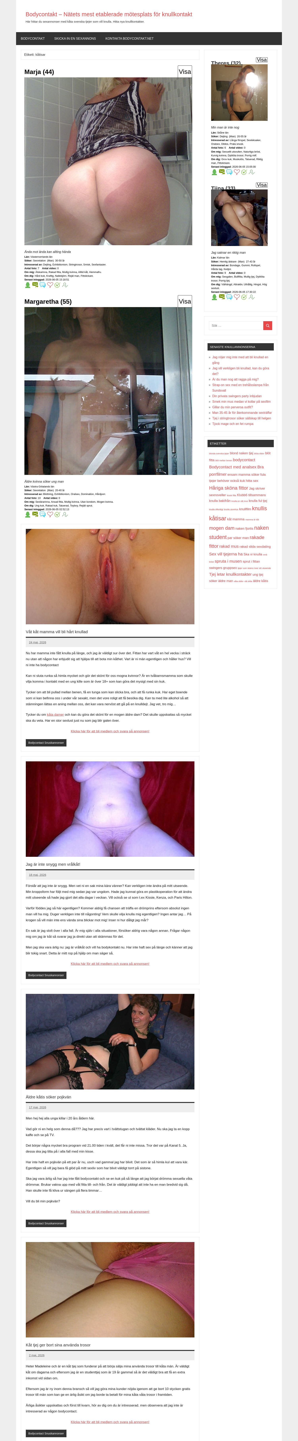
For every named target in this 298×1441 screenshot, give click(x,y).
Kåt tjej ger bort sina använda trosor (70, 1345)
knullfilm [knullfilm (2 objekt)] (245, 509)
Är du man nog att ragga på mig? (235, 379)
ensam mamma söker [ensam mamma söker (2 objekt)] (243, 474)
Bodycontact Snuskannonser (47, 743)
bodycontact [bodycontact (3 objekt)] (244, 459)
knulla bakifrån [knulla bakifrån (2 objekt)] (220, 501)
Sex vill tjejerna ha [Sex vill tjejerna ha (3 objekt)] (226, 554)
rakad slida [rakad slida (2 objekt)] (247, 547)
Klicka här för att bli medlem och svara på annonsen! (110, 731)
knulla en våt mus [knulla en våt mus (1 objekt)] (240, 501)
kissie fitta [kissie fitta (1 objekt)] (231, 495)
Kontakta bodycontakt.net (129, 38)
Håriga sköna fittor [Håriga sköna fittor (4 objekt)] (228, 488)
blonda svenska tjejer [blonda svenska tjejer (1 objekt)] (219, 453)
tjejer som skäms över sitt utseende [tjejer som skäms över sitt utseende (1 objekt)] (254, 568)
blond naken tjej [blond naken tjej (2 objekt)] (241, 453)
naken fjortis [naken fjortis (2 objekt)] (244, 528)
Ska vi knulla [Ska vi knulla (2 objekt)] (252, 554)
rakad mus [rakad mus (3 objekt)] (229, 546)
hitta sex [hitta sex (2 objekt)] (252, 481)
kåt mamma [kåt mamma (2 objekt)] (236, 519)
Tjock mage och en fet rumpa (232, 424)
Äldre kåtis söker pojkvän (56, 1097)
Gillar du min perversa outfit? (232, 407)
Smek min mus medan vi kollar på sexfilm (241, 401)
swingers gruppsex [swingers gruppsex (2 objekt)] (223, 568)
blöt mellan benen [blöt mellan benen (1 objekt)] (223, 460)
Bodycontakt (33, 38)
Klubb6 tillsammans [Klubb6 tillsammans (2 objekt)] (251, 495)
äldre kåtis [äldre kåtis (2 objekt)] (260, 581)
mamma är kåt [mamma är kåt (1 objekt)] (252, 519)
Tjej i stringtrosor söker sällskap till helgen (241, 418)
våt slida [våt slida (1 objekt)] (248, 581)
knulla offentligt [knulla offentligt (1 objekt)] (216, 509)
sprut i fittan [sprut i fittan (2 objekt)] (251, 561)
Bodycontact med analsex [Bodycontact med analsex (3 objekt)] (233, 467)
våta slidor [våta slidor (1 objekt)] (239, 581)
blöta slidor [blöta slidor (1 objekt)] (259, 453)
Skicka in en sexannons (75, 38)
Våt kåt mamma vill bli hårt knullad (68, 631)
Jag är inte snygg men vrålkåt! (63, 864)
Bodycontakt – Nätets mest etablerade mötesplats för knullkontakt (141, 13)
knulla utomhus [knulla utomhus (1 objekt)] (231, 509)
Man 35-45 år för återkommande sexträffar (242, 412)
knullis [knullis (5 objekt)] (259, 508)
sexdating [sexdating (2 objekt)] (264, 547)
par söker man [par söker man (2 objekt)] (238, 538)
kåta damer (55, 715)
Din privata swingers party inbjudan (237, 396)
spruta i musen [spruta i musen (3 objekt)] (228, 561)
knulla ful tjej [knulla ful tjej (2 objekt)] (258, 501)
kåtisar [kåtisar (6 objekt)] (217, 518)
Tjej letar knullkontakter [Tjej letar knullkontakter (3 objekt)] (230, 574)
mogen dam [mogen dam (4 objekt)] (222, 528)
